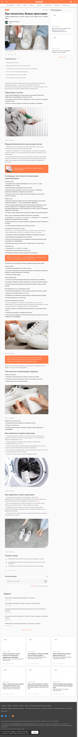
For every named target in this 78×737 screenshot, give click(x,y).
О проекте (3, 705)
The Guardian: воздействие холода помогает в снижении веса (22, 603)
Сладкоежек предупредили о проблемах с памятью (20, 598)
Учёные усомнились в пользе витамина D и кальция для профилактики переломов (11, 655)
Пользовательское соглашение (33, 708)
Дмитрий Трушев (14, 22)
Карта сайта (4, 711)
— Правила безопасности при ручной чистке (18, 65)
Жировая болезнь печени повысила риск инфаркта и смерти (26, 559)
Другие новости (26, 630)
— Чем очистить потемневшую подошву (16, 72)
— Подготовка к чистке (11, 62)
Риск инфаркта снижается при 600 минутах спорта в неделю (38, 654)
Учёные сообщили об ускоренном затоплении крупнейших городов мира (63, 685)
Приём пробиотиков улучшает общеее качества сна (62, 654)
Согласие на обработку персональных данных (12, 708)
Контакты (21, 705)
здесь (38, 501)
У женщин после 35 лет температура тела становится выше (25, 566)
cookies (13, 731)
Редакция (15, 705)
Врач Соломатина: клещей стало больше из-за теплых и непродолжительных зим (61, 30)
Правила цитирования (59, 708)
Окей (34, 732)
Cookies (26, 705)
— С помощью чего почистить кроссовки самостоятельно (21, 69)
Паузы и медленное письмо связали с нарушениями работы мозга (13, 685)
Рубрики (9, 705)
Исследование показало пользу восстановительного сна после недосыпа (26, 562)
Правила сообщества (47, 708)
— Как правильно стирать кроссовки (15, 75)
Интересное (69, 708)
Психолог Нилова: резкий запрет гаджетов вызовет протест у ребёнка (28, 168)
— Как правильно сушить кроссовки (15, 78)
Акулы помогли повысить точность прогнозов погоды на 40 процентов (38, 685)
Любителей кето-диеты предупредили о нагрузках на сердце (22, 623)
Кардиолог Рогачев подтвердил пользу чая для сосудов (61, 51)
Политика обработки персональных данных (40, 705)
